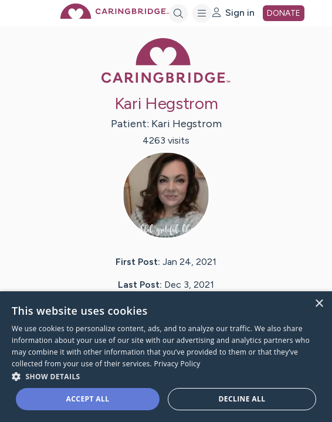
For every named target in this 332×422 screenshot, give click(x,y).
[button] (166, 376)
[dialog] (166, 356)
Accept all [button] (88, 399)
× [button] (318, 304)
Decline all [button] (242, 399)
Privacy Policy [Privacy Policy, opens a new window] (177, 364)
